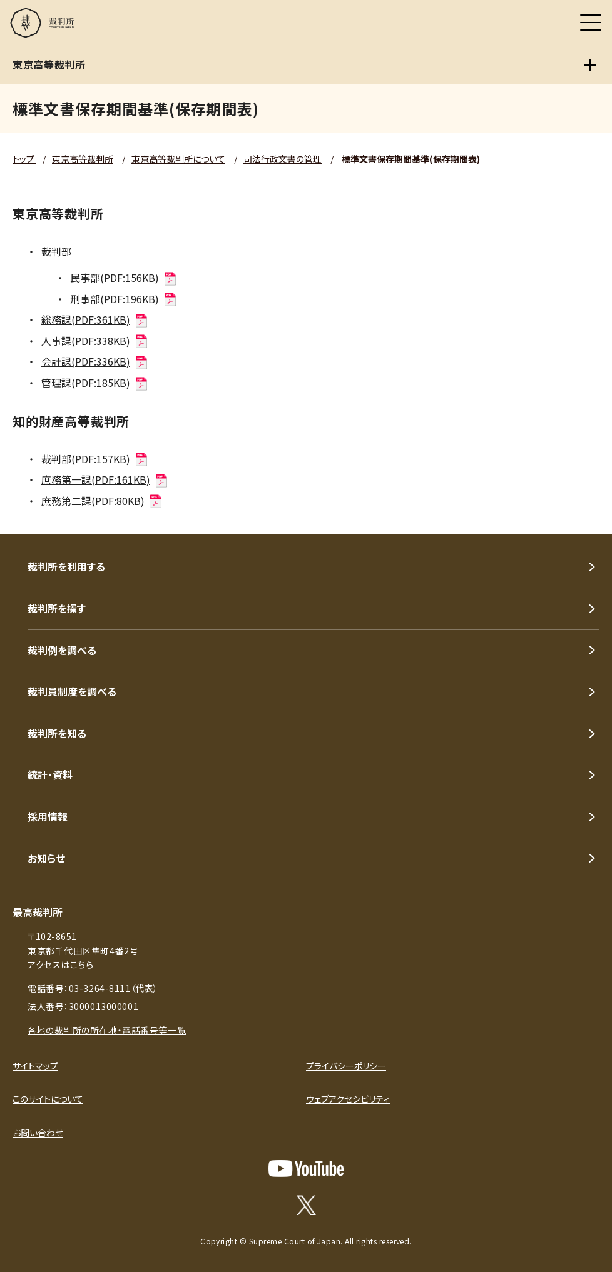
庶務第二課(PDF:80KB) (102, 500)
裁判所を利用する (66, 566)
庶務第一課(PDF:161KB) (105, 479)
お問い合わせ (38, 1132)
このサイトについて (48, 1099)
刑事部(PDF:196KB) (124, 298)
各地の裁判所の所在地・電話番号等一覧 (107, 1030)
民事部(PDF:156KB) (124, 277)
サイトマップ (35, 1065)
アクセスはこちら (60, 964)
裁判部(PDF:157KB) (95, 458)
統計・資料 (50, 774)
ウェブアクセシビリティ (348, 1099)
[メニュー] (590, 22)
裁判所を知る (57, 733)
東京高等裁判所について (178, 159)
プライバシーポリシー (346, 1065)
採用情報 (48, 816)
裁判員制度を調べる (72, 691)
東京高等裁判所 (82, 159)
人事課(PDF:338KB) (95, 340)
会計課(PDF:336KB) (95, 361)
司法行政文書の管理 (282, 159)
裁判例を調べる (62, 650)
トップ (24, 159)
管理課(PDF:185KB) (95, 382)
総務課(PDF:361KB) (95, 319)
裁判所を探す (57, 608)
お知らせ (46, 858)
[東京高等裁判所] (590, 65)
